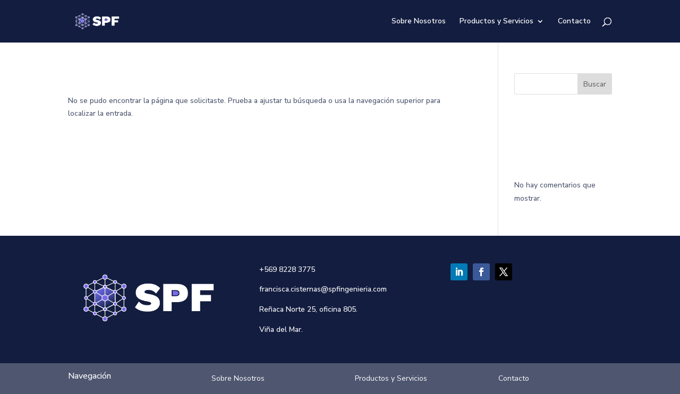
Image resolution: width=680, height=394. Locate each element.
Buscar (594, 84)
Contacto (574, 22)
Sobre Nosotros (419, 22)
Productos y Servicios (496, 22)
